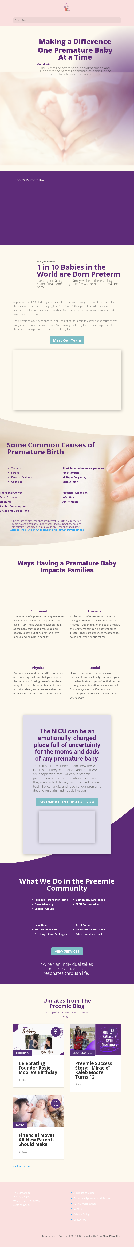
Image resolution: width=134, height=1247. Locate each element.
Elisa (24, 1081)
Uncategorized (83, 1054)
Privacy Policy (81, 1220)
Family (20, 1131)
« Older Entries (22, 1172)
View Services (67, 948)
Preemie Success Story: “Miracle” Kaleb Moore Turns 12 (93, 1072)
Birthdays (22, 1054)
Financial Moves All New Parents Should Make (37, 1146)
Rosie (24, 1158)
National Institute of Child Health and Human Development (46, 527)
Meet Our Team (67, 337)
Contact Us (79, 1225)
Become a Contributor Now (67, 799)
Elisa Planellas (112, 1242)
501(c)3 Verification (84, 1210)
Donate (77, 1215)
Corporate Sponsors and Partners (93, 1204)
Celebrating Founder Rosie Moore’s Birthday (38, 1069)
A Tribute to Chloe (83, 1199)
